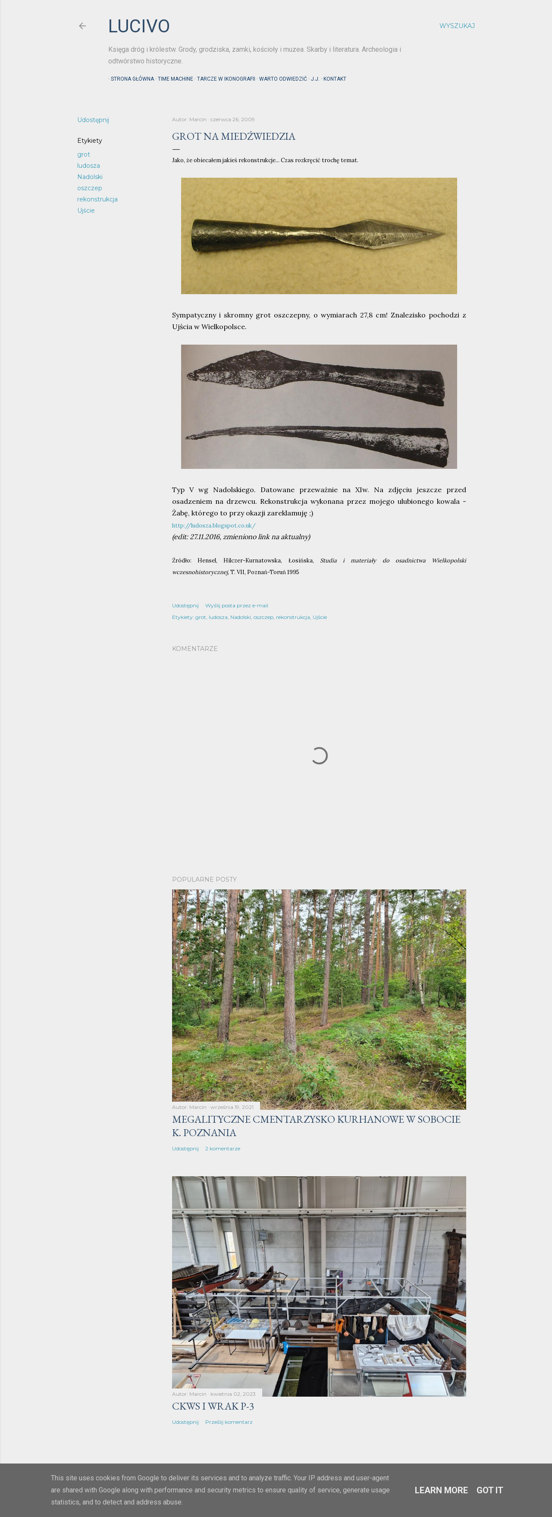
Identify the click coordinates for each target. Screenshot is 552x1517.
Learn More (441, 1490)
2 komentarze (222, 1148)
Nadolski (90, 177)
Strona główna (129, 79)
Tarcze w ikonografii (223, 79)
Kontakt (332, 79)
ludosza (88, 166)
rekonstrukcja (97, 199)
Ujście (86, 210)
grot (83, 154)
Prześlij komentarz (229, 1422)
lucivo (139, 26)
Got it (490, 1490)
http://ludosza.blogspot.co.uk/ (214, 525)
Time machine (173, 79)
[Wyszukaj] (457, 26)
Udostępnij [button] (93, 120)
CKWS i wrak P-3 (213, 1406)
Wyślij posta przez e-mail (236, 605)
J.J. (312, 79)
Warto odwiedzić (280, 79)
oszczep (89, 188)
